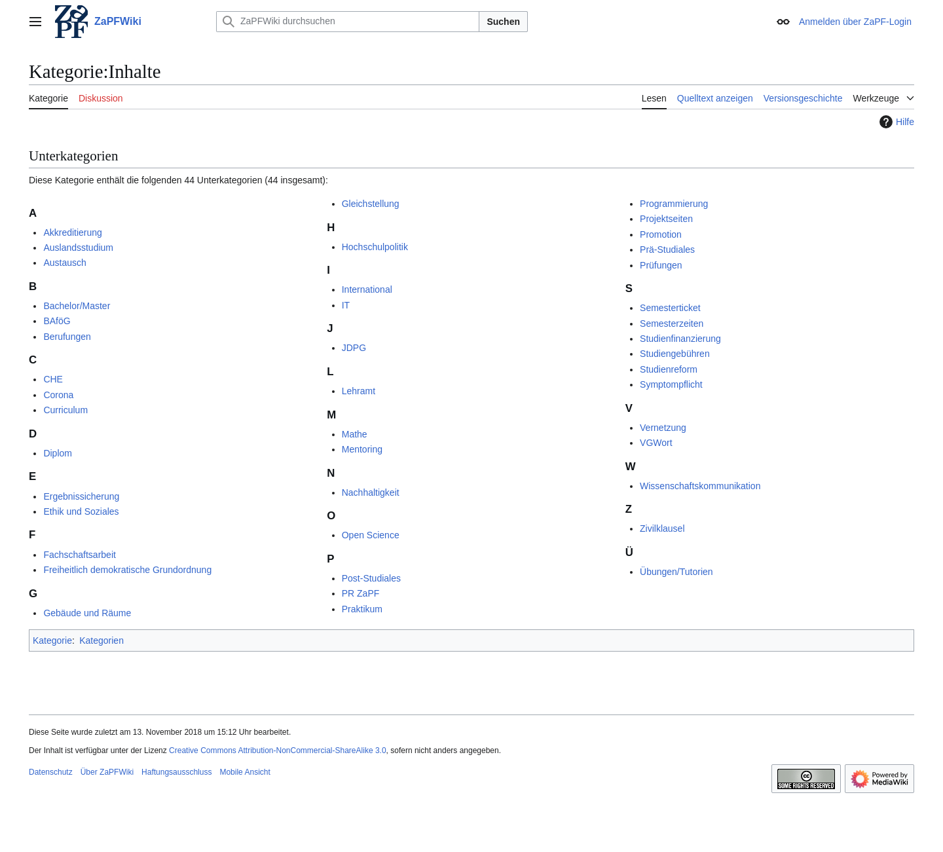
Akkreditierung (72, 232)
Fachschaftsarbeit (79, 554)
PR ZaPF (361, 593)
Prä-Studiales (667, 249)
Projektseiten (666, 218)
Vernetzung (663, 427)
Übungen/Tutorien (676, 571)
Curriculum (65, 410)
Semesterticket (670, 308)
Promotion (661, 234)
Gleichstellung (370, 203)
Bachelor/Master (76, 306)
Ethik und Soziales (81, 511)
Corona (58, 395)
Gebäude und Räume (87, 613)
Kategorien (101, 640)
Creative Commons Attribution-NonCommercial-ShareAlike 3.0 (277, 750)
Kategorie (52, 640)
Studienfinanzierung (680, 338)
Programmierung (674, 203)
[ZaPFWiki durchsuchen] (347, 21)
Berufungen (66, 336)
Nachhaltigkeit (370, 492)
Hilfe (895, 121)
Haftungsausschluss (176, 772)
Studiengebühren (675, 353)
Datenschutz (51, 772)
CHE (53, 379)
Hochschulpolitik (375, 247)
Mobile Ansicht (244, 772)
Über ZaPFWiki (107, 772)
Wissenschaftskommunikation (700, 486)
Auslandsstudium (78, 247)
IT (346, 305)
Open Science (370, 535)
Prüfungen (661, 265)
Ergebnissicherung (81, 496)
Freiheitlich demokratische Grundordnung (127, 570)
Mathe (354, 434)
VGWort (656, 442)
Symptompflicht (671, 384)
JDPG (354, 348)
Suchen (503, 21)
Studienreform (668, 369)
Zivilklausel (662, 528)
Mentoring (362, 449)
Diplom (57, 453)
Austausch (64, 262)
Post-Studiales (371, 578)
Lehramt (358, 391)
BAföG (56, 321)
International (367, 289)
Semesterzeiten (671, 323)
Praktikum (362, 609)
